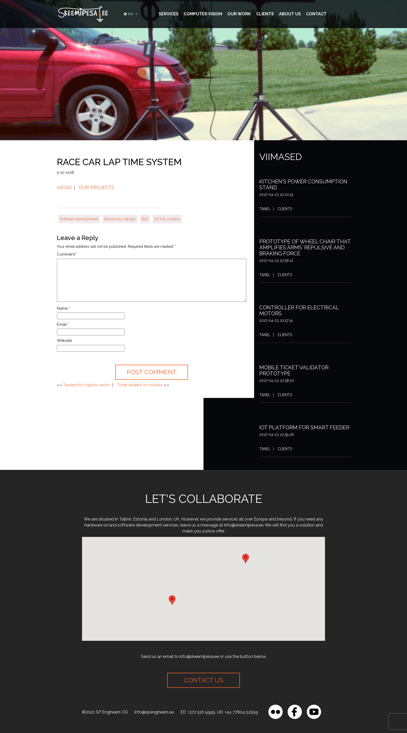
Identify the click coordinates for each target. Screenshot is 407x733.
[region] (67, 695)
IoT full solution (167, 219)
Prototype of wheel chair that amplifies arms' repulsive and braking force (305, 247)
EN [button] (133, 14)
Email (63, 324)
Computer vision (203, 13)
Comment (67, 254)
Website (64, 340)
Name (63, 308)
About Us (290, 13)
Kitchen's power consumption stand (303, 184)
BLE (145, 219)
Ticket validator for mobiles (140, 385)
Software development (79, 219)
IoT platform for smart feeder (304, 427)
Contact (316, 13)
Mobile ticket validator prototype (294, 370)
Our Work (239, 13)
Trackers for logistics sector (86, 385)
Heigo (64, 187)
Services (169, 13)
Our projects (96, 187)
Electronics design (119, 219)
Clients (265, 13)
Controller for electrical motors (299, 310)
